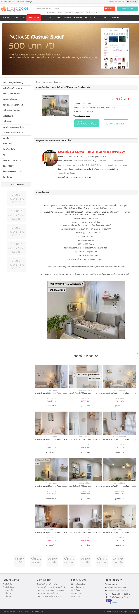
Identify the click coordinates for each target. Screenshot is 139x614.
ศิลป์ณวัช (76, 593)
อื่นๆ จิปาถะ (7, 177)
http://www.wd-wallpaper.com (81, 177)
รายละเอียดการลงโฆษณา (48, 593)
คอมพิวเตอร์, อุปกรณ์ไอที (13, 105)
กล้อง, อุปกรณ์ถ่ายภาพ (12, 160)
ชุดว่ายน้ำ (84, 12)
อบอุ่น (88, 116)
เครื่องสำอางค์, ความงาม (12, 88)
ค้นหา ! (109, 9)
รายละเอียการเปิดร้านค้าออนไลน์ (51, 587)
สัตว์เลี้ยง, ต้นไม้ (9, 149)
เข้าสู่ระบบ (131, 2)
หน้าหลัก (40, 82)
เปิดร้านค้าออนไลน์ (116, 2)
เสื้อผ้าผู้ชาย (69, 12)
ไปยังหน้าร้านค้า (115, 123)
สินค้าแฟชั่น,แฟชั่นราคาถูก (13, 83)
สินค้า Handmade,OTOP (12, 171)
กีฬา (4, 155)
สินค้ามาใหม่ (90, 18)
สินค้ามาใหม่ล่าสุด (54, 82)
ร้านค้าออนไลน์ (78, 584)
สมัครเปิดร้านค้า (127, 9)
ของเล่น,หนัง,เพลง (10, 99)
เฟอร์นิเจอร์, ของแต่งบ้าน (13, 133)
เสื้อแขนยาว (8, 597)
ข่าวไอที (75, 597)
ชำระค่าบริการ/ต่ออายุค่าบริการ (50, 590)
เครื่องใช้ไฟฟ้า (8, 116)
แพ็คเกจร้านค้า (33, 18)
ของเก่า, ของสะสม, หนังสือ (13, 127)
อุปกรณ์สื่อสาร (8, 166)
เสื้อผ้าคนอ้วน (93, 12)
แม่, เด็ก (6, 138)
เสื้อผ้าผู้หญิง (61, 12)
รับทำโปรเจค (77, 587)
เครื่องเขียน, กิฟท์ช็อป (11, 110)
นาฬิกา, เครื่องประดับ (11, 94)
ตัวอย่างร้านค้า (48, 18)
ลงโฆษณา (78, 18)
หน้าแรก (6, 18)
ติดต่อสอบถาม (114, 18)
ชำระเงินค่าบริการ (64, 18)
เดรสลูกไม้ (77, 12)
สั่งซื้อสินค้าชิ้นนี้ (86, 123)
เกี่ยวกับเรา (102, 18)
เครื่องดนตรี (7, 121)
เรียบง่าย (81, 116)
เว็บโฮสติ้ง (76, 590)
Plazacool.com (114, 611)
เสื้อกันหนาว (8, 593)
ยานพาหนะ (7, 144)
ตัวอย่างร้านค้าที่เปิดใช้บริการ (49, 597)
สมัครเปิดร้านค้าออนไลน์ (47, 584)
